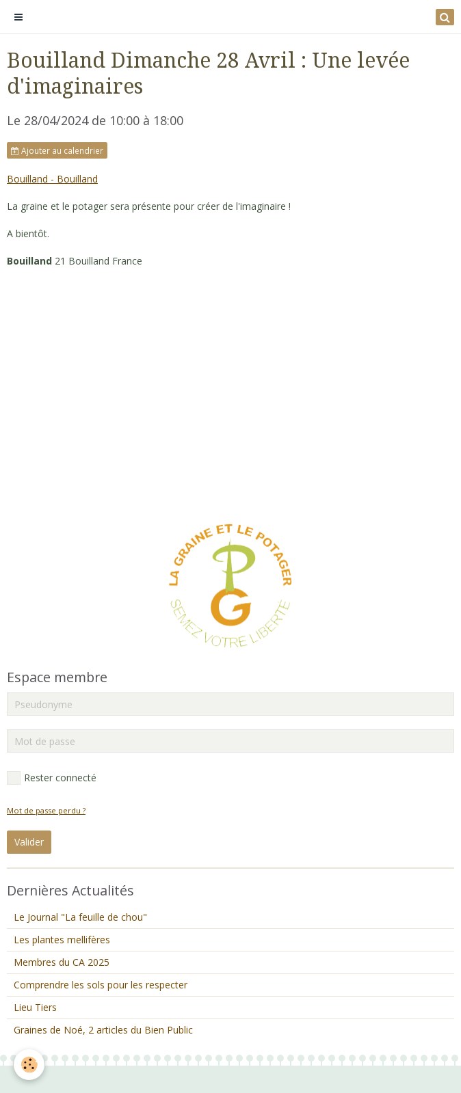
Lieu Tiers (35, 1007)
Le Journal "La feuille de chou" (80, 916)
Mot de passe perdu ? (46, 810)
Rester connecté (51, 778)
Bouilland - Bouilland (52, 178)
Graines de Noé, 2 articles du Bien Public (103, 1029)
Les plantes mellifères (62, 939)
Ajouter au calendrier (57, 150)
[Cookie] (29, 1064)
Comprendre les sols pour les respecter (100, 984)
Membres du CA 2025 (61, 962)
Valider (29, 841)
